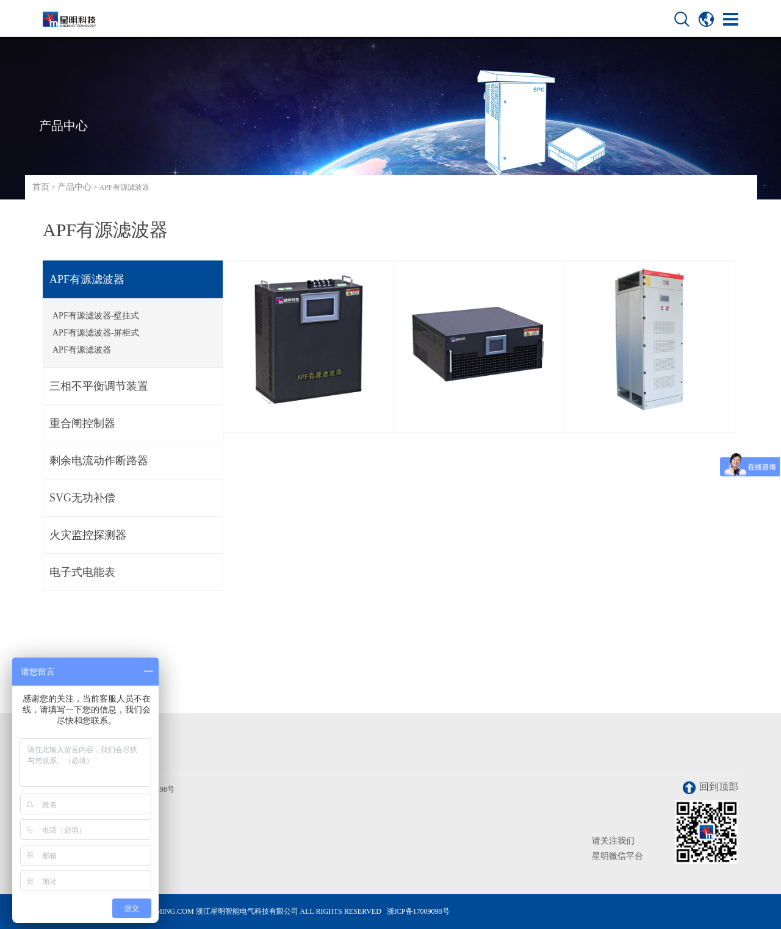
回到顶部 (710, 787)
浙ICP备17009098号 (418, 911)
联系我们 (62, 758)
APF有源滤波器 (86, 279)
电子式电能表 (82, 572)
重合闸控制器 (82, 423)
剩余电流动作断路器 (98, 460)
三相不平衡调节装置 (98, 386)
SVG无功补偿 (82, 498)
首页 (40, 187)
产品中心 (74, 187)
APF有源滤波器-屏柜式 (95, 332)
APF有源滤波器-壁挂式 (95, 315)
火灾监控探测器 (87, 535)
